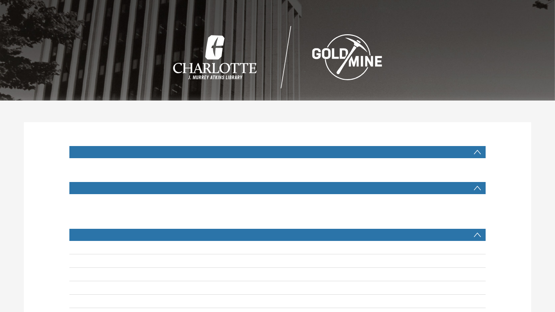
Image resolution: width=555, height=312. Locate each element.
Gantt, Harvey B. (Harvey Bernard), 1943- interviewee (232, 260)
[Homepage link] (277, 55)
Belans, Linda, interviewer (194, 274)
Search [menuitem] (277, 8)
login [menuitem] (541, 8)
